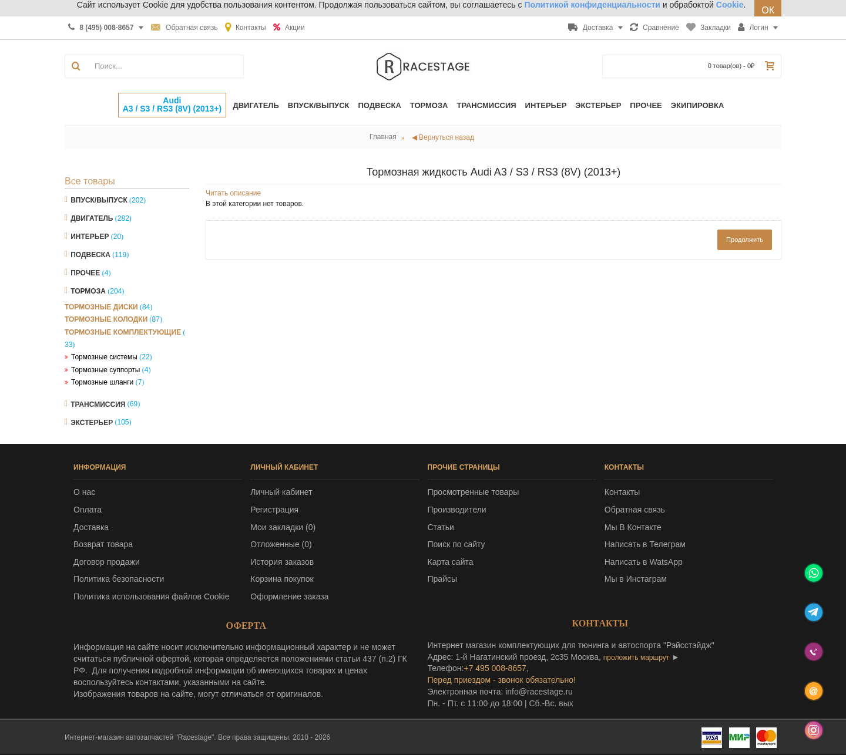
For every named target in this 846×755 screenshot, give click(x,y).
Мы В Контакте (633, 527)
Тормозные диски (101, 307)
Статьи (441, 527)
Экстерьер (91, 422)
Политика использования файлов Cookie (151, 596)
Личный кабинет (281, 492)
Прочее (85, 273)
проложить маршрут (636, 657)
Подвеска (90, 255)
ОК (767, 10)
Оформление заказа (289, 596)
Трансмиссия (97, 404)
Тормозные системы (104, 357)
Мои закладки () (282, 527)
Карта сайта (451, 562)
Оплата (87, 509)
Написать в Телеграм (645, 544)
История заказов (282, 562)
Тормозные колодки (106, 319)
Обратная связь (635, 509)
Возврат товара (103, 544)
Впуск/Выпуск (98, 200)
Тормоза (88, 291)
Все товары (90, 181)
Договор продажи (106, 562)
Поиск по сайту (456, 544)
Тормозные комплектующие (123, 332)
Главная (383, 137)
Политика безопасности (118, 579)
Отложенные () (280, 544)
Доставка (91, 527)
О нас (84, 492)
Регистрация (274, 509)
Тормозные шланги (102, 382)
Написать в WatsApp (644, 562)
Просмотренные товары (473, 492)
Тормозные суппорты (105, 370)
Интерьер (89, 236)
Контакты (622, 492)
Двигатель (91, 218)
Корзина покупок (281, 579)
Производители (457, 509)
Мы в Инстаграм (636, 579)
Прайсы (443, 579)
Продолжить (744, 239)
